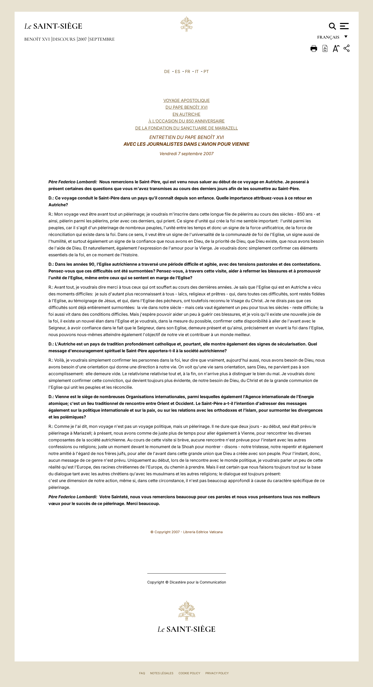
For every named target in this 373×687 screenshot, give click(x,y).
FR (187, 71)
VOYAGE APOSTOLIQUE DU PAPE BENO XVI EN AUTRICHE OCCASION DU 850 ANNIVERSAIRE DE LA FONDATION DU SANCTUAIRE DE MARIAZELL (186, 114)
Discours (64, 39)
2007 (83, 39)
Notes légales (161, 673)
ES (177, 71)
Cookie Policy (189, 673)
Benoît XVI (37, 39)
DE (167, 71)
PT (206, 71)
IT (197, 71)
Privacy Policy (217, 673)
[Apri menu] (344, 26)
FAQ (142, 673)
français (329, 38)
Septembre (102, 39)
